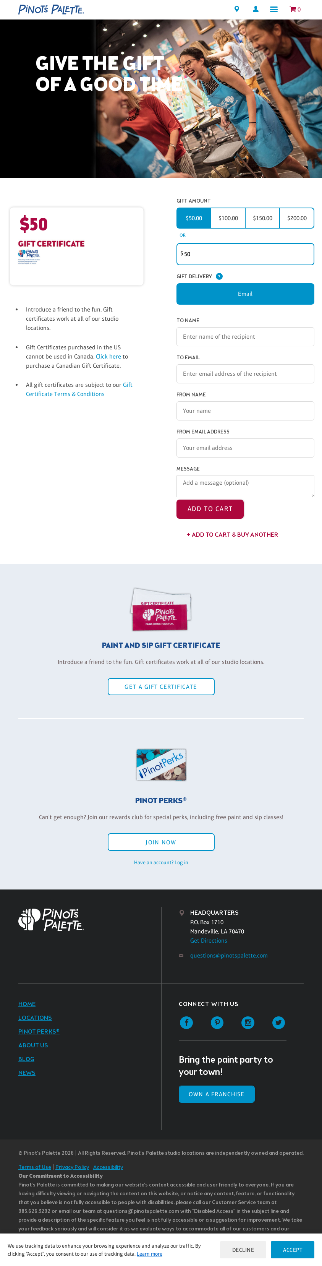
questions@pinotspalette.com (229, 955)
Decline (243, 1250)
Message (188, 469)
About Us (33, 1046)
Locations (35, 1018)
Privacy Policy (72, 1167)
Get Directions (208, 940)
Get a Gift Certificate (161, 686)
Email (245, 293)
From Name (191, 395)
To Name (187, 321)
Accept (292, 1250)
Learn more (149, 1254)
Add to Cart (210, 509)
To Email (188, 358)
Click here (109, 356)
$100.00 (228, 218)
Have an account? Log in (161, 862)
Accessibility (108, 1167)
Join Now (161, 842)
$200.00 (297, 218)
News (27, 1073)
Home (27, 1004)
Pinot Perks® (39, 1032)
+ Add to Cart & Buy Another (232, 535)
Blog (26, 1059)
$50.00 (194, 218)
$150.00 (262, 218)
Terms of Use (34, 1167)
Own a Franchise (217, 1094)
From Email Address (203, 432)
